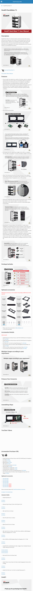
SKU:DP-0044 (5, 480)
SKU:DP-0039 (5, 482)
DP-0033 (8, 463)
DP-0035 (10, 466)
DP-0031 (9, 461)
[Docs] (1, 5)
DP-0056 (25, 348)
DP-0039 (6, 341)
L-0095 (15, 469)
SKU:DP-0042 (5, 478)
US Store (3, 500)
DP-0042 (24, 343)
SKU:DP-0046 (5, 481)
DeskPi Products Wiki (17, 1)
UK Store (3, 501)
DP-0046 (6, 339)
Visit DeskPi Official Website (7, 73)
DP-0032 (10, 462)
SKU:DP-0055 (5, 484)
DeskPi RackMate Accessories (19, 489)
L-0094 (15, 467)
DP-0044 (7, 345)
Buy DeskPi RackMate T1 (9, 70)
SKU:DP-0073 (5, 486)
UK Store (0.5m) (4, 552)
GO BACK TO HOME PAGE (6, 492)
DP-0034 (14, 465)
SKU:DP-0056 (5, 485)
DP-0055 (25, 347)
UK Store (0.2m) (4, 551)
